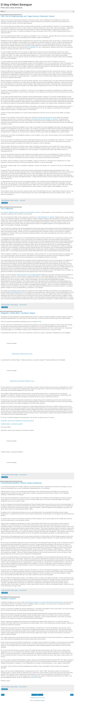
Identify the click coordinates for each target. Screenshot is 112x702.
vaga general (48, 117)
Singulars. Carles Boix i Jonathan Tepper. (18, 313)
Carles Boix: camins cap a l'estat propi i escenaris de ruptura (17, 420)
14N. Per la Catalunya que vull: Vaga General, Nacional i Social (27, 16)
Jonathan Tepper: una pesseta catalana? (12, 424)
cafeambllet (32, 47)
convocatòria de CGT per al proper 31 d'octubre (44, 119)
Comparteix (4, 202)
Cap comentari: (23, 304)
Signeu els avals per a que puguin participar (29, 274)
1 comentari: (22, 200)
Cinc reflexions (7, 209)
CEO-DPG (35, 677)
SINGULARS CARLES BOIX (20, 354)
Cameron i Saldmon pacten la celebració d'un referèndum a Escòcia (21, 212)
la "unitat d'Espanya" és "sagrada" (45, 217)
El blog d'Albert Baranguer (16, 4)
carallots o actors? (8, 599)
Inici (37, 694)
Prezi (39, 321)
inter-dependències (16, 292)
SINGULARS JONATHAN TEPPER (19, 381)
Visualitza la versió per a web (37, 697)
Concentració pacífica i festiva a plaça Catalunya (21, 483)
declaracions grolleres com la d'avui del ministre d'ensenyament (44, 602)
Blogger (42, 700)
